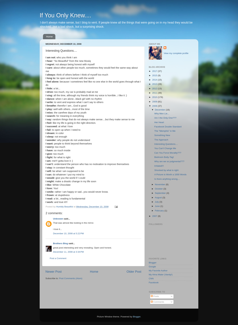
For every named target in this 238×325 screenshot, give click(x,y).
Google (152, 266)
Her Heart (159, 122)
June (157, 206)
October (159, 189)
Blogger (153, 262)
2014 (155, 80)
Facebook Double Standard (167, 126)
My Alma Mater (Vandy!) (161, 274)
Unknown (58, 218)
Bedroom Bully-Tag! (164, 157)
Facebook (154, 282)
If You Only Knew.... (65, 15)
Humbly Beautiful (65, 206)
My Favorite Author (158, 270)
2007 (155, 216)
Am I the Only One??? (165, 118)
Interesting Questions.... (166, 144)
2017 (155, 71)
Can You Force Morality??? (167, 153)
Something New (162, 135)
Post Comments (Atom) (70, 278)
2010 (155, 97)
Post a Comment (58, 258)
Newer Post (53, 271)
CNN (151, 278)
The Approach (161, 139)
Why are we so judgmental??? (169, 161)
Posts (155, 296)
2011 (155, 93)
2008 (155, 106)
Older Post (134, 271)
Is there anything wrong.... (167, 179)
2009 (155, 101)
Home (49, 36)
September (160, 193)
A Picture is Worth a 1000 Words (170, 174)
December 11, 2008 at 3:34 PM (68, 252)
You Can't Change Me (165, 148)
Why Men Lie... (161, 113)
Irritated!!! (159, 166)
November (160, 184)
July (157, 202)
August (158, 197)
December (160, 109)
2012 (155, 88)
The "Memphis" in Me (165, 131)
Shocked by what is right (166, 170)
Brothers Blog (60, 243)
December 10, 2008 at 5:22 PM (68, 233)
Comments (157, 302)
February (159, 210)
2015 (155, 75)
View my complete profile (176, 53)
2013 (155, 84)
